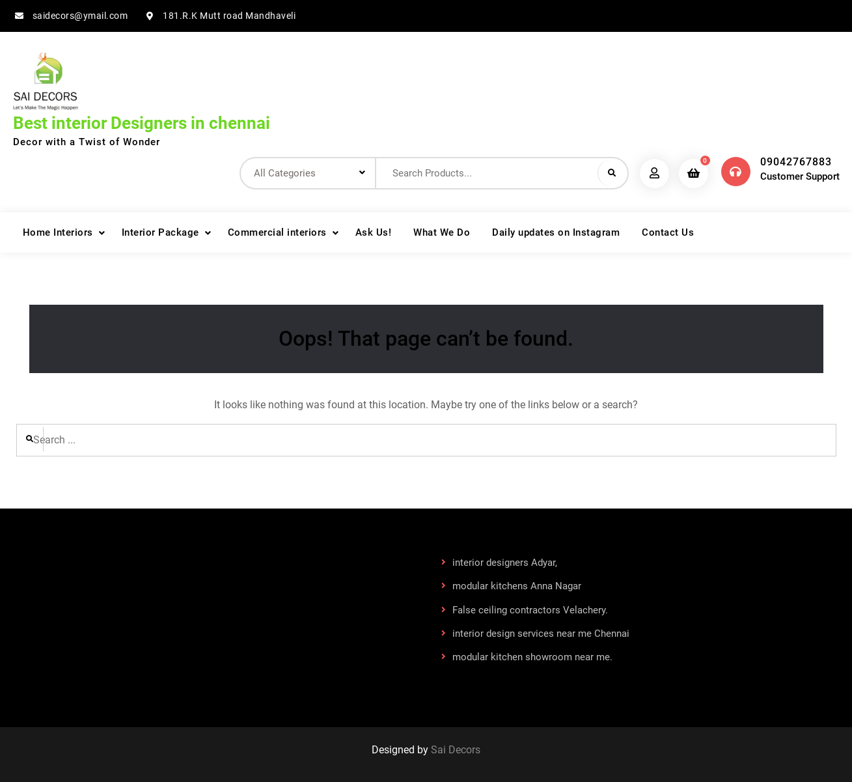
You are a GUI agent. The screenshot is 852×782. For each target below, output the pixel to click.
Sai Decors (455, 750)
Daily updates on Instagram (556, 232)
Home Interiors (58, 232)
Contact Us (668, 232)
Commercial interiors (277, 232)
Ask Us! (373, 232)
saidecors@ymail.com (80, 15)
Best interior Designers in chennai (141, 123)
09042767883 (796, 162)
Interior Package (160, 232)
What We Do (441, 232)
